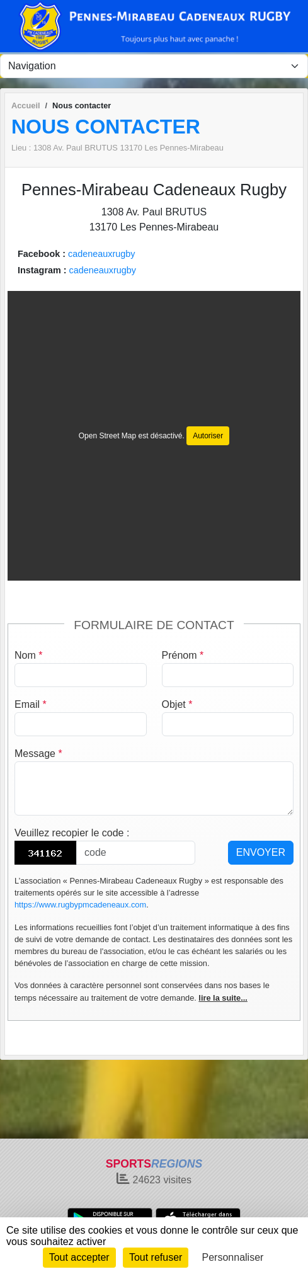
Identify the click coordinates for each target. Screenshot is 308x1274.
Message (38, 753)
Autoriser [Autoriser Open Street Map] (208, 435)
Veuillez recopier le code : (71, 833)
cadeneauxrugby (101, 254)
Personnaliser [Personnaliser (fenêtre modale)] (233, 1257)
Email (30, 704)
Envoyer (260, 852)
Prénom (183, 655)
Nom (28, 655)
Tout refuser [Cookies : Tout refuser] (155, 1257)
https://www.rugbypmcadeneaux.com (80, 904)
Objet (177, 704)
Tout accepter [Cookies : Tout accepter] (79, 1257)
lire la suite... (223, 998)
